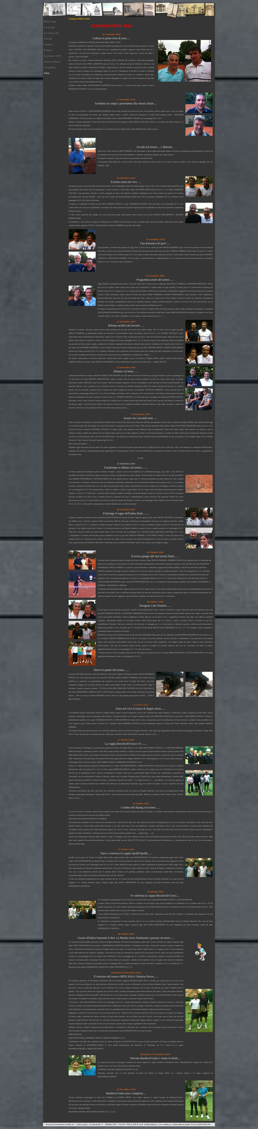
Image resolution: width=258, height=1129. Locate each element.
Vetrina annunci (52, 61)
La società (49, 27)
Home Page (50, 21)
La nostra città (51, 33)
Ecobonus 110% (52, 55)
